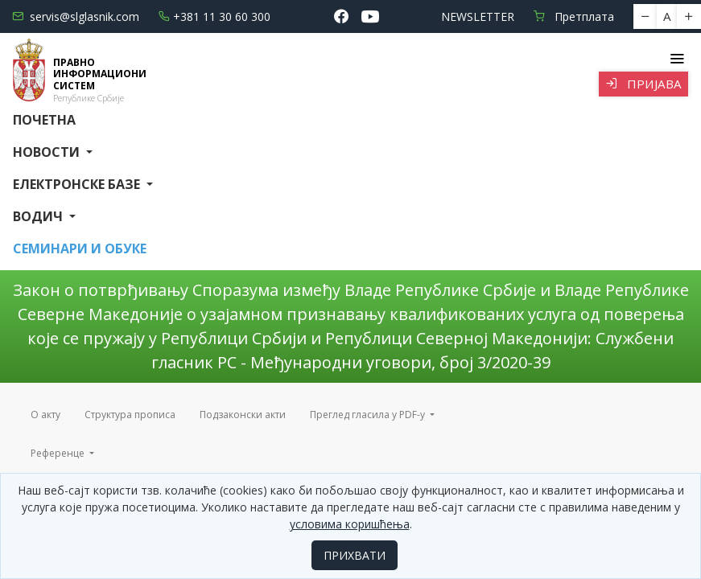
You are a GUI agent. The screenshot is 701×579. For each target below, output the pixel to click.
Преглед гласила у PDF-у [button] (368, 414)
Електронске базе (78, 184)
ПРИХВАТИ (355, 555)
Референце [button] (59, 453)
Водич (39, 216)
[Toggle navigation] (676, 59)
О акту (45, 414)
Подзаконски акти (243, 414)
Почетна (44, 120)
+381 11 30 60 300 (214, 16)
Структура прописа (130, 414)
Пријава (643, 84)
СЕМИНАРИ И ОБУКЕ (79, 248)
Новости (48, 152)
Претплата (574, 16)
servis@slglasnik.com (75, 16)
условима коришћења (350, 524)
